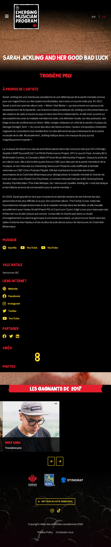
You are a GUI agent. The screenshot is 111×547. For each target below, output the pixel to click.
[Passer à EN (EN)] (91, 17)
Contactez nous (65, 529)
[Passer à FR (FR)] (102, 17)
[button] (6, 336)
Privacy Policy (45, 529)
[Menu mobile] (7, 16)
